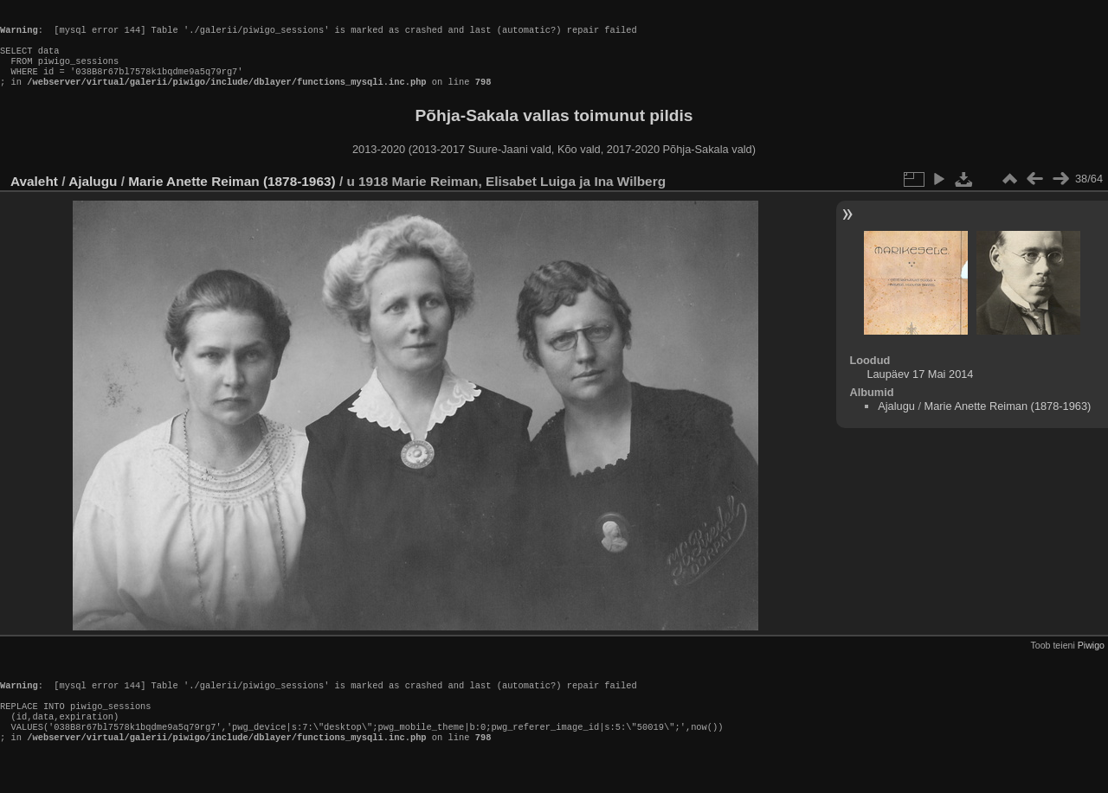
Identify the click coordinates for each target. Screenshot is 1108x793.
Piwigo (1091, 661)
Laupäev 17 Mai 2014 (919, 389)
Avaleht (34, 196)
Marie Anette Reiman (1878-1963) (231, 196)
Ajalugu (92, 196)
